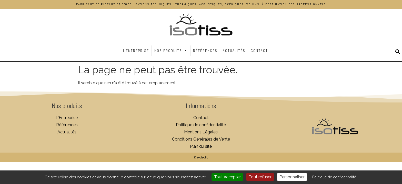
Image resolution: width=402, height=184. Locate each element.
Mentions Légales (201, 132)
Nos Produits (171, 50)
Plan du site (201, 146)
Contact (259, 50)
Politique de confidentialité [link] (334, 177)
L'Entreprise (136, 50)
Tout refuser (260, 177)
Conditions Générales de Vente (201, 139)
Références (205, 50)
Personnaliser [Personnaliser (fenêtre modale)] (292, 177)
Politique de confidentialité (201, 124)
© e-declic (201, 157)
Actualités (234, 50)
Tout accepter (227, 177)
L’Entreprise (67, 117)
